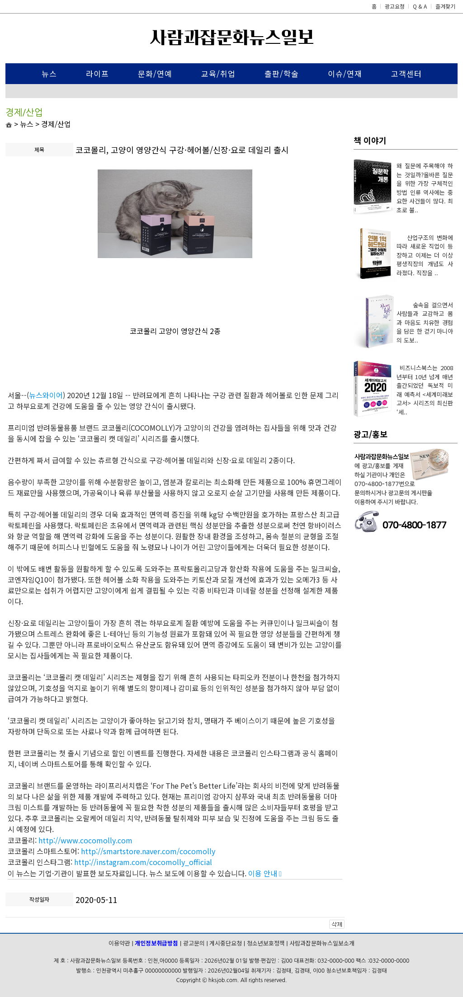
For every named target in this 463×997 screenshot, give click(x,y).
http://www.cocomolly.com (85, 840)
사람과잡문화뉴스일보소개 (321, 943)
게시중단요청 (225, 943)
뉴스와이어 (46, 395)
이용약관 (119, 943)
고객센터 (406, 73)
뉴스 (49, 73)
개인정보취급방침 (156, 943)
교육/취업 (218, 73)
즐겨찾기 (445, 6)
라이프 (97, 73)
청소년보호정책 (266, 943)
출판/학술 (282, 73)
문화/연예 (155, 73)
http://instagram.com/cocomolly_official (143, 861)
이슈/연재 (345, 73)
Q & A (420, 6)
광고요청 (395, 6)
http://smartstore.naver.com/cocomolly (148, 851)
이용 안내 (265, 873)
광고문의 (194, 943)
